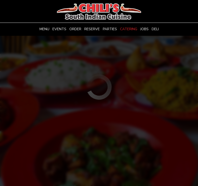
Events (59, 29)
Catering (128, 29)
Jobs (144, 29)
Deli (155, 29)
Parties (110, 29)
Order (75, 29)
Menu (44, 29)
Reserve (92, 29)
